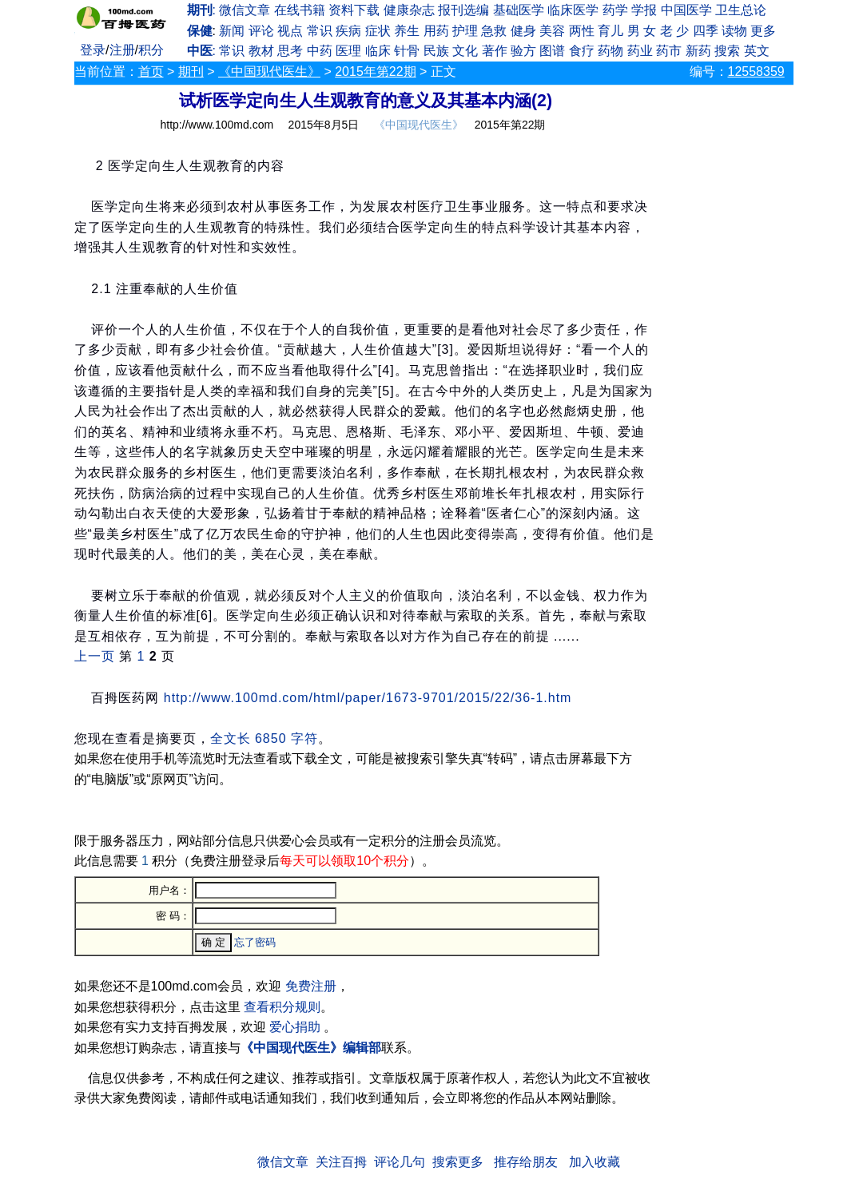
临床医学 (573, 10)
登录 (92, 50)
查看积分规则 (282, 1007)
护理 (465, 31)
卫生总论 (740, 10)
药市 (669, 51)
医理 (348, 51)
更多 (763, 31)
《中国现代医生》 (269, 71)
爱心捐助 (294, 1027)
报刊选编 (463, 10)
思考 (290, 51)
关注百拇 (341, 1162)
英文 (757, 51)
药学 (615, 10)
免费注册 (310, 986)
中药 (319, 51)
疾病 (348, 31)
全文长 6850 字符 (264, 738)
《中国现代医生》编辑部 (311, 1047)
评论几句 (399, 1162)
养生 (407, 31)
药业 (640, 51)
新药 (698, 51)
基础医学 (518, 10)
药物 (610, 51)
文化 (465, 51)
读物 (734, 31)
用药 (436, 31)
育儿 (610, 31)
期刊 (191, 71)
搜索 (727, 51)
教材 (261, 51)
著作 (494, 51)
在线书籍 (299, 10)
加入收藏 (594, 1162)
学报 (644, 10)
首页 (151, 71)
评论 (261, 31)
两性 (582, 31)
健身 (523, 31)
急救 (494, 31)
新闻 (232, 31)
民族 (436, 51)
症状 (378, 31)
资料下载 (354, 10)
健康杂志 (409, 10)
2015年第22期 (375, 71)
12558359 (756, 71)
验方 (523, 51)
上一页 (94, 656)
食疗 (582, 51)
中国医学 (686, 10)
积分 (151, 50)
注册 (122, 50)
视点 (290, 31)
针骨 (407, 51)
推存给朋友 (526, 1162)
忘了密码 (255, 942)
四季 (705, 31)
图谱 (552, 51)
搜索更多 (457, 1162)
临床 (378, 51)
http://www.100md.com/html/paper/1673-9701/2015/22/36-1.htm (368, 698)
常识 (319, 31)
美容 (552, 31)
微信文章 (244, 10)
